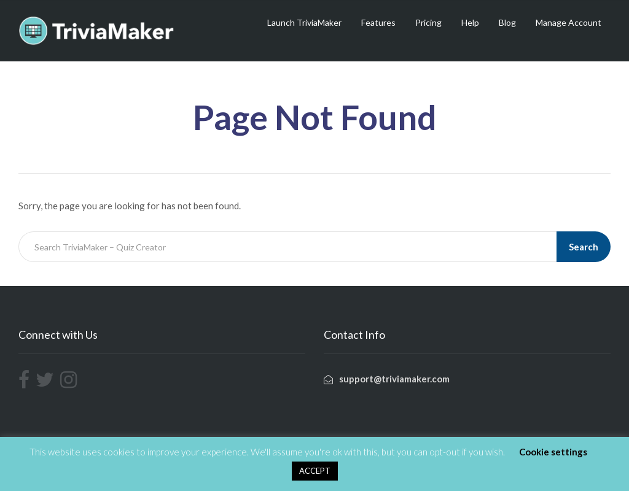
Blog (507, 22)
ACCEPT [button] (314, 471)
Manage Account (568, 22)
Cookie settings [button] (553, 451)
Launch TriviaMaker (304, 22)
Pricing (428, 22)
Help (470, 22)
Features (378, 22)
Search (583, 246)
